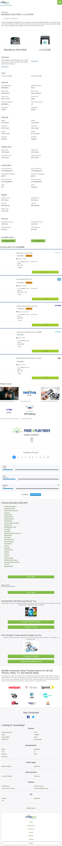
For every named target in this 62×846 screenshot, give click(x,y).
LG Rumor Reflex (8, 558)
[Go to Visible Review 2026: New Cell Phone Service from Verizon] (9, 410)
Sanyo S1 (6, 556)
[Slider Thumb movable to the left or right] (14, 470)
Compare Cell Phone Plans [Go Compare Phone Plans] (31, 622)
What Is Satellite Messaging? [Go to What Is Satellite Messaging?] (7, 401)
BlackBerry (37, 749)
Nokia (35, 754)
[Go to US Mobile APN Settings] (29, 410)
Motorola (4, 754)
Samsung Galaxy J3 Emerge (11, 523)
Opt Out (31, 843)
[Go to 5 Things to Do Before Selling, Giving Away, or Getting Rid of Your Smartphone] (50, 393)
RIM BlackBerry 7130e (10, 527)
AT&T (35, 732)
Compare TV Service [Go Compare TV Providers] (31, 656)
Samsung (4, 756)
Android (4, 798)
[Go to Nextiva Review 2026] (29, 393)
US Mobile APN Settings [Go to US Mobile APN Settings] (26, 418)
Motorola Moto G (8, 566)
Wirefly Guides (31, 808)
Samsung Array (8, 525)
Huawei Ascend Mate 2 (10, 506)
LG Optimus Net (8, 549)
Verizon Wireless (7, 732)
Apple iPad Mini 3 (8, 516)
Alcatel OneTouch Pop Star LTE (12, 533)
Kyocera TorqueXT (9, 541)
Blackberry (37, 798)
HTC (3, 751)
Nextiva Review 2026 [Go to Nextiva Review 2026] (25, 401)
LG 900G (6, 545)
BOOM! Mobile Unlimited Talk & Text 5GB (28, 358)
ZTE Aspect (7, 531)
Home (31, 821)
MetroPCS (5, 739)
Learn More (31, 577)
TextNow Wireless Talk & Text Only (26, 306)
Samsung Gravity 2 (9, 518)
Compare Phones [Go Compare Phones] (31, 627)
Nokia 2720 (7, 547)
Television (37, 776)
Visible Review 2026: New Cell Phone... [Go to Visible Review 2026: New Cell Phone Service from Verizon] (9, 418)
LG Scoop (6, 512)
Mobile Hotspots (6, 766)
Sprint (3, 734)
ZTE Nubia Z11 (8, 543)
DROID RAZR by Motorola (11, 510)
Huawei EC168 (8, 521)
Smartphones (6, 786)
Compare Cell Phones (6, 5)
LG (35, 751)
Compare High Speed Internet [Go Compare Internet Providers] (31, 661)
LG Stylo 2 (7, 564)
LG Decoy (6, 554)
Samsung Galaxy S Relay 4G (12, 562)
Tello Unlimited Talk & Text (24, 279)
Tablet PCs (37, 766)
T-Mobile (36, 734)
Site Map (31, 839)
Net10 (36, 737)
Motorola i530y (8, 535)
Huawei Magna (8, 514)
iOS (3, 800)
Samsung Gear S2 (9, 539)
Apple (3, 749)
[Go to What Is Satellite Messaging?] (9, 393)
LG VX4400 (7, 529)
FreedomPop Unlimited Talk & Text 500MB (29, 332)
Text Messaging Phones (41, 788)
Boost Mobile (38, 739)
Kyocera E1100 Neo (9, 508)
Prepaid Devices (39, 786)
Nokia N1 (6, 551)
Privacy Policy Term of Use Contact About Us (31, 830)
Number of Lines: (31, 453)
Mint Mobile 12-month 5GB (24, 253)
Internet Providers (7, 776)
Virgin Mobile (5, 737)
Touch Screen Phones (8, 788)
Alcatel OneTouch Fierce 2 (11, 560)
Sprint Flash (7, 537)
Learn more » (5, 66)
